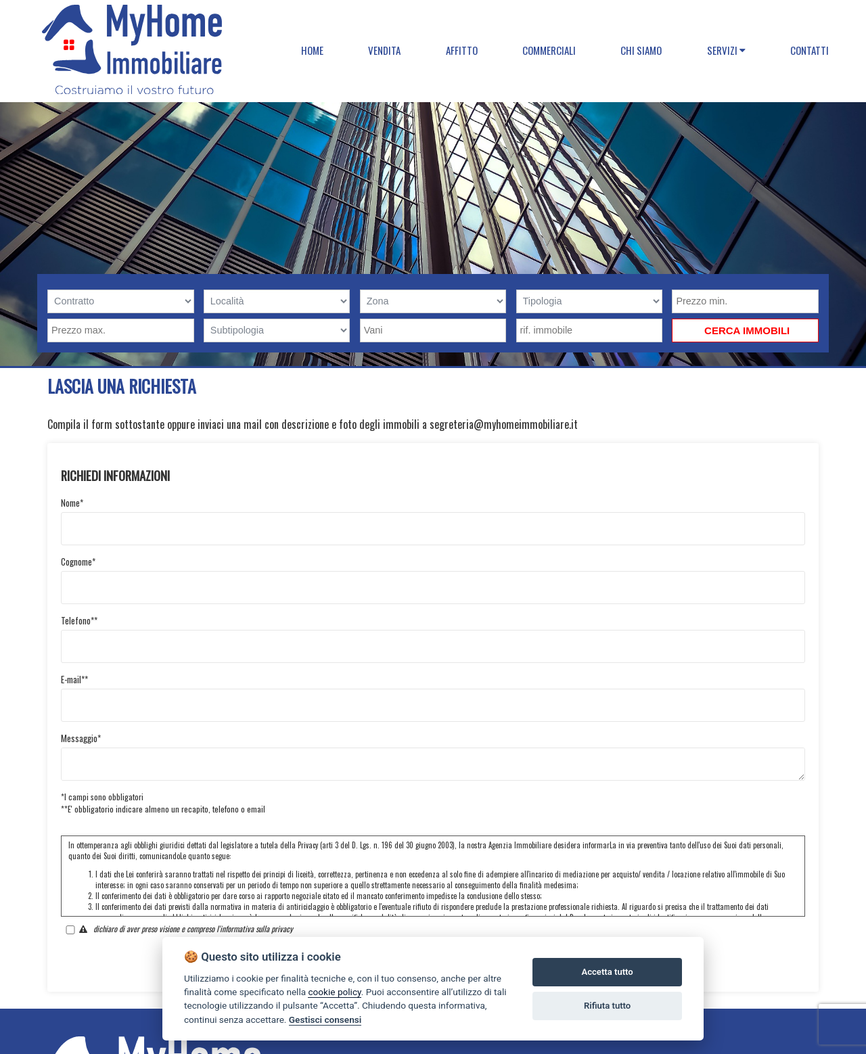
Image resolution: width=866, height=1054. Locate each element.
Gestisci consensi (325, 1019)
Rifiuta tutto (607, 1006)
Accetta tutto (607, 972)
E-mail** (74, 679)
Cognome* (78, 561)
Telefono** (79, 620)
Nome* (72, 503)
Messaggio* (81, 738)
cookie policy (334, 991)
